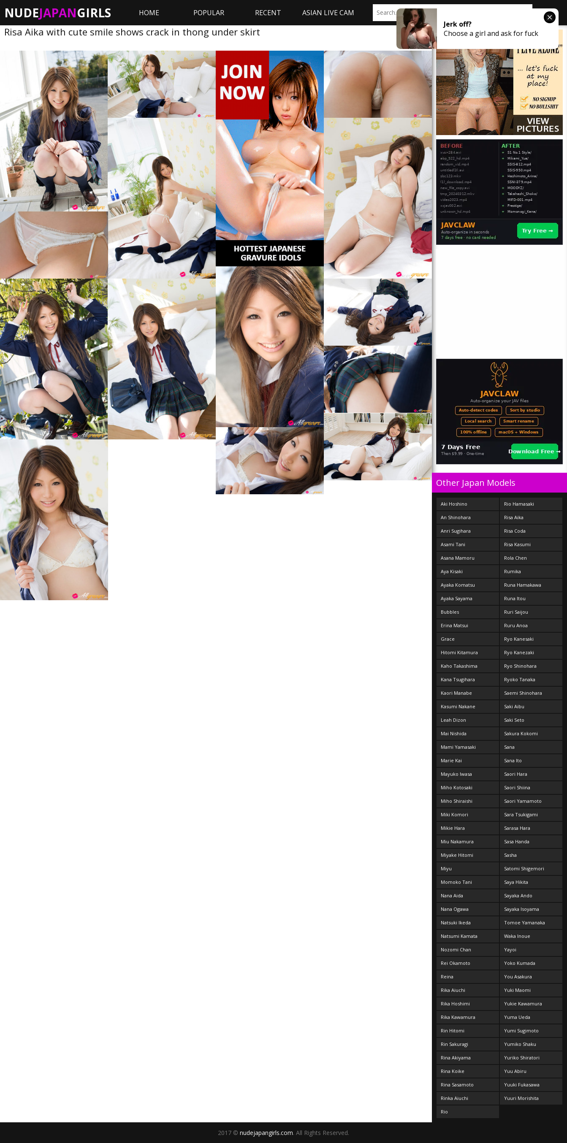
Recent (268, 12)
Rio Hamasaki (519, 504)
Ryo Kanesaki (519, 639)
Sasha (510, 855)
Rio (444, 1111)
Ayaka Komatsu (458, 585)
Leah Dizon (453, 720)
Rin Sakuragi (454, 1044)
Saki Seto (514, 720)
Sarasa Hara (517, 828)
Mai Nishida (454, 733)
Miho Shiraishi (456, 801)
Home (149, 12)
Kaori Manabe (456, 693)
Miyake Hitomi (457, 855)
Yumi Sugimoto (521, 1030)
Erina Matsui (454, 625)
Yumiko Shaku (520, 1044)
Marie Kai (451, 760)
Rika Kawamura (458, 1017)
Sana (509, 747)
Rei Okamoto (455, 963)
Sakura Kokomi (521, 733)
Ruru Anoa (516, 625)
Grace (448, 639)
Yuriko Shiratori (522, 1057)
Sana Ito (513, 760)
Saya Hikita (516, 882)
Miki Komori (454, 814)
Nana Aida (452, 895)
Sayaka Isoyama (521, 909)
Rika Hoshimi (455, 1003)
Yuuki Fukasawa (522, 1084)
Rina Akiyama (456, 1057)
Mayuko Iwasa (456, 774)
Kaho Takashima (459, 666)
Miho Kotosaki (456, 787)
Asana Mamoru (458, 558)
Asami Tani (453, 544)
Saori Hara (515, 774)
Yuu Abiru (515, 1071)
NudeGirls (57, 13)
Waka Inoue (517, 936)
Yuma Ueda (517, 1017)
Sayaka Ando (518, 895)
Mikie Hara (453, 828)
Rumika (512, 571)
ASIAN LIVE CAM (328, 12)
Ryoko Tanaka (519, 679)
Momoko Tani (456, 882)
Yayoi (510, 949)
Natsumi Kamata (459, 936)
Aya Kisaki (452, 571)
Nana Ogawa (455, 909)
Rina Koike (452, 1071)
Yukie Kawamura (523, 1003)
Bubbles (450, 612)
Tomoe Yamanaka (524, 922)
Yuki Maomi (517, 990)
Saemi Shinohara (523, 693)
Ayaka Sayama (456, 598)
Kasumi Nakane (458, 706)
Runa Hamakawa (522, 585)
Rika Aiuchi (453, 990)
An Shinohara (456, 517)
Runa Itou (515, 598)
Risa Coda (515, 531)
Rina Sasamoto (457, 1084)
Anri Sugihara (456, 531)
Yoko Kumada (519, 963)
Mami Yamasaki (458, 747)
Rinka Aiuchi (454, 1098)
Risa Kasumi (517, 544)
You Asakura (518, 976)
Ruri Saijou (516, 612)
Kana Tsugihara (458, 679)
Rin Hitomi (452, 1030)
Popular (208, 12)
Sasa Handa (516, 841)
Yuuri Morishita (521, 1098)
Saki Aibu (514, 706)
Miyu (446, 868)
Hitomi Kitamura (459, 652)
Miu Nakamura (457, 841)
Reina (447, 976)
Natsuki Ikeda (456, 922)
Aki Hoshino (454, 504)
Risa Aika (514, 517)
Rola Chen (515, 558)
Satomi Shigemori (524, 868)
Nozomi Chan (456, 949)
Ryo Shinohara (520, 666)
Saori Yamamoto (523, 801)
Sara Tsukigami (521, 814)
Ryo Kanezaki (519, 652)
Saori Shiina (517, 787)
